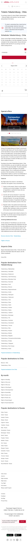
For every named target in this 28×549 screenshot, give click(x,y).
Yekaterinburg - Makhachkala (7, 269)
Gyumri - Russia (4, 461)
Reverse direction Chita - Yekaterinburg (11, 236)
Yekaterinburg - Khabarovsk (7, 274)
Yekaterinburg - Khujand (6, 330)
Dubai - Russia (4, 412)
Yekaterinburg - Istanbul (6, 307)
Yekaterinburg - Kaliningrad (7, 294)
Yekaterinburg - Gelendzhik (7, 271)
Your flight (3, 483)
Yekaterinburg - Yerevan (6, 325)
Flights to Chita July (5, 384)
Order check (4, 473)
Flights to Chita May (5, 379)
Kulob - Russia (4, 453)
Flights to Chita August (6, 387)
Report (22, 521)
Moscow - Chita (4, 362)
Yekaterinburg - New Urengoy (7, 346)
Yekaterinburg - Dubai (6, 302)
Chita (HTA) (3, 257)
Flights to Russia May (6, 392)
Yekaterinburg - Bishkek (6, 333)
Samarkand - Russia (5, 430)
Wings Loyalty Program (6, 487)
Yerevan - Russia (5, 455)
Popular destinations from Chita (9, 369)
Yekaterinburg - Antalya (6, 340)
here (10, 31)
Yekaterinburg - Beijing (6, 310)
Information (3, 485)
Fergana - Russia (5, 438)
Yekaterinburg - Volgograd (7, 343)
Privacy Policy (4, 500)
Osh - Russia (4, 443)
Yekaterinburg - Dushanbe (7, 320)
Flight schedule (4, 478)
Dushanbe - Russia (5, 450)
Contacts (3, 493)
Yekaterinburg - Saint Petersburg (8, 276)
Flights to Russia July (5, 397)
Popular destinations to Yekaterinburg (10, 352)
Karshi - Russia (4, 435)
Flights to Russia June (6, 395)
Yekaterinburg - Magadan (7, 335)
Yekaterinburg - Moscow (6, 287)
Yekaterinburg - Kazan (6, 348)
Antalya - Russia (4, 458)
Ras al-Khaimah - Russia (6, 463)
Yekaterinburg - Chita (6, 299)
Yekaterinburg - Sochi (6, 284)
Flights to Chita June (5, 382)
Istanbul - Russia (4, 417)
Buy (14, 128)
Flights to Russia (5, 240)
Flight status (4, 480)
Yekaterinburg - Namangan (7, 315)
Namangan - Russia (5, 432)
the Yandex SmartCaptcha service (12, 529)
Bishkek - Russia (4, 440)
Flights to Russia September (7, 402)
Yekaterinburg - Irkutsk (6, 292)
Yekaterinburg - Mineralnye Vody (8, 279)
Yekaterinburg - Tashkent (7, 312)
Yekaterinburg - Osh (5, 317)
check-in (3, 476)
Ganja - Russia (4, 445)
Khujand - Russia (5, 448)
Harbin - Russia (4, 414)
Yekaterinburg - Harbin (6, 304)
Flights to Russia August (6, 400)
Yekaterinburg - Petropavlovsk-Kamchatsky (11, 338)
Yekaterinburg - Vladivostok (7, 297)
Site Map (3, 498)
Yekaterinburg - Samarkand (7, 322)
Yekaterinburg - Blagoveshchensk (8, 289)
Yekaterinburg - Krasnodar (7, 281)
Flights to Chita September (7, 389)
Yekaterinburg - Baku (6, 328)
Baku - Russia (4, 427)
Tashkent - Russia (5, 425)
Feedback (3, 496)
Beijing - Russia (4, 420)
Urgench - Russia (5, 422)
